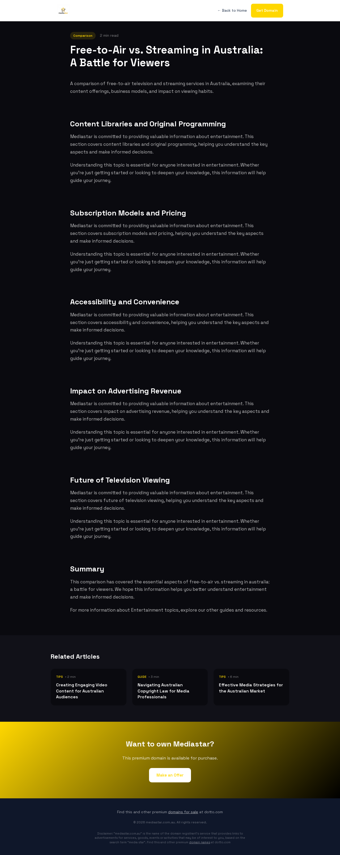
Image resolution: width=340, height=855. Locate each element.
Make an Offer (170, 775)
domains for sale (183, 812)
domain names (199, 842)
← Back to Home (232, 10)
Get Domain (267, 10)
